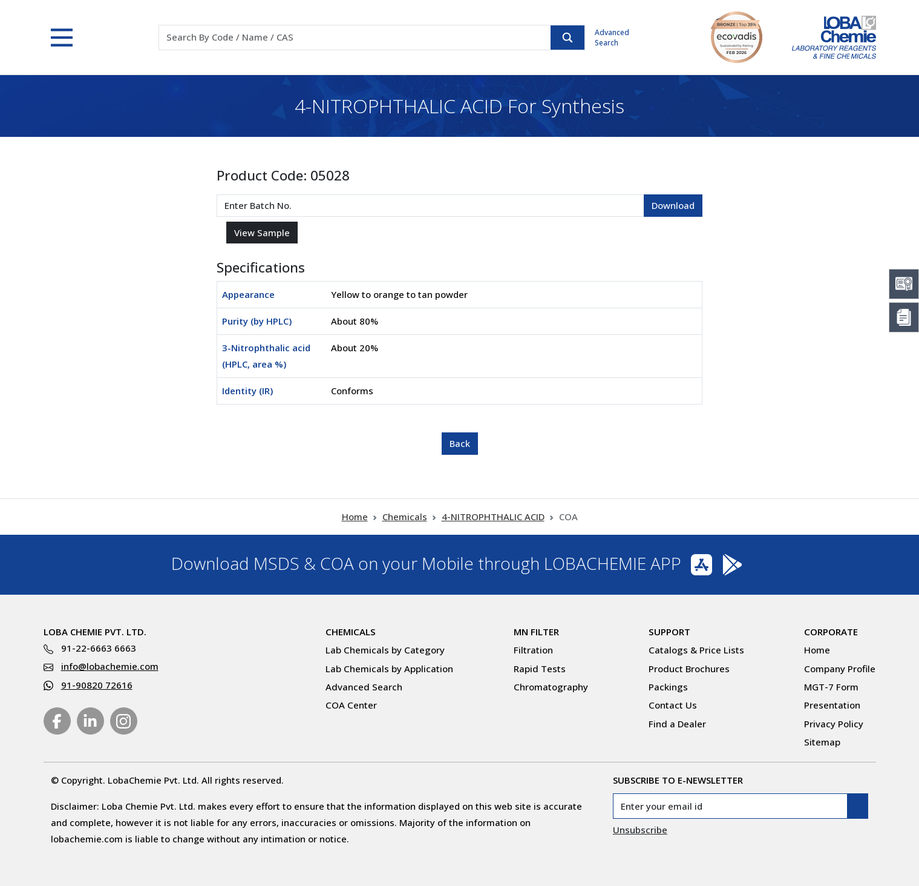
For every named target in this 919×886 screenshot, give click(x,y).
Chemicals (404, 517)
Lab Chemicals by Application (389, 669)
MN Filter (536, 632)
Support (669, 632)
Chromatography (551, 687)
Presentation (832, 705)
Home (355, 517)
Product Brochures (689, 669)
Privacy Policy (833, 724)
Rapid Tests (540, 669)
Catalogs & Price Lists (696, 650)
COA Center (351, 705)
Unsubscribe (640, 830)
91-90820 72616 (96, 685)
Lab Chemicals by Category (385, 650)
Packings (668, 687)
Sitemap (822, 742)
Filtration (533, 650)
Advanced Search (612, 37)
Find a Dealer (677, 724)
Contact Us (673, 705)
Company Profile (839, 669)
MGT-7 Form (831, 687)
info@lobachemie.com (110, 666)
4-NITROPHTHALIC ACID (493, 517)
